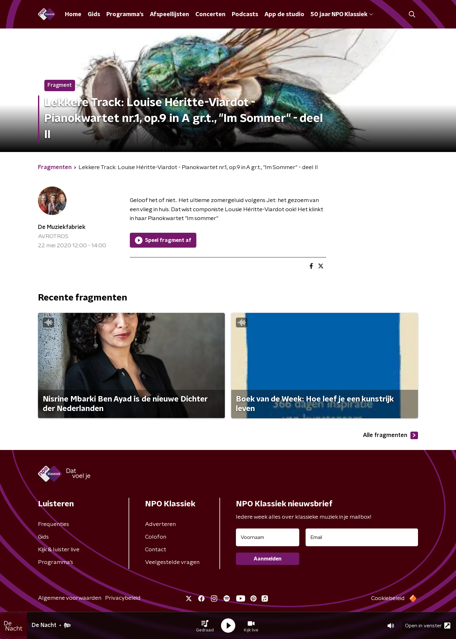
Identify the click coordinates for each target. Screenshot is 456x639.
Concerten (210, 14)
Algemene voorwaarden (69, 598)
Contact (155, 550)
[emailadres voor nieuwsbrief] (362, 537)
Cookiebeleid (388, 598)
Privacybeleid (123, 598)
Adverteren (160, 524)
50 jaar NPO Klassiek (342, 14)
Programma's (124, 14)
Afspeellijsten (169, 14)
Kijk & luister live (58, 550)
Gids (94, 14)
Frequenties (53, 524)
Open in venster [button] (427, 626)
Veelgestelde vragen (172, 562)
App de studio (284, 14)
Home (73, 14)
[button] (205, 626)
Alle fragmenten (390, 435)
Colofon (155, 537)
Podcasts (245, 14)
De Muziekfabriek (62, 227)
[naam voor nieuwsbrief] (267, 537)
